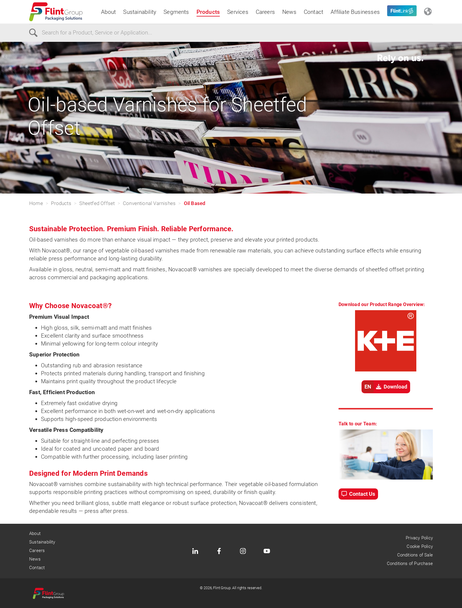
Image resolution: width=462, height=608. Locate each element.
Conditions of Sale (415, 555)
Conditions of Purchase (410, 563)
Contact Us (358, 494)
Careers (265, 12)
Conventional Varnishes (149, 203)
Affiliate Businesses (355, 12)
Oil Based (195, 203)
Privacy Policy (419, 538)
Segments (176, 12)
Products (208, 12)
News (289, 12)
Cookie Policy (420, 546)
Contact (313, 12)
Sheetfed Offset (97, 203)
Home (36, 203)
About (108, 12)
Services (237, 12)
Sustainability (139, 12)
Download (384, 387)
